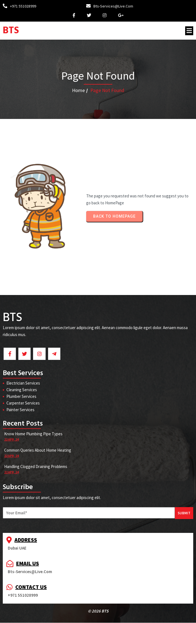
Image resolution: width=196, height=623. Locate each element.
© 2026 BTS (98, 611)
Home (78, 90)
